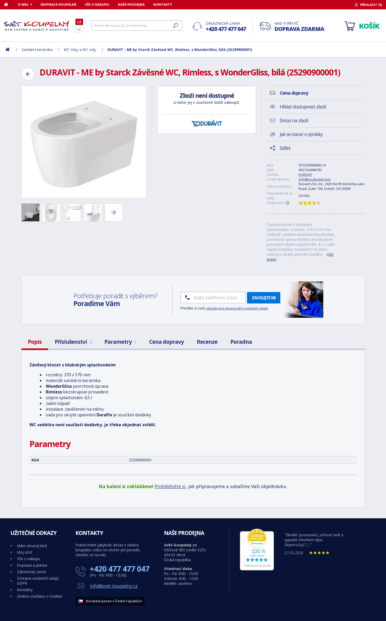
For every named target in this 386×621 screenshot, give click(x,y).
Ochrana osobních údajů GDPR (38, 581)
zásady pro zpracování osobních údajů (237, 308)
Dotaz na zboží (294, 120)
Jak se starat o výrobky (301, 134)
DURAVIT (305, 174)
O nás (23, 4)
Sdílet (285, 148)
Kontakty (162, 4)
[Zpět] (27, 74)
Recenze (207, 341)
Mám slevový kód (32, 545)
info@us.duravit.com (315, 179)
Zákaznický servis (31, 571)
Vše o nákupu (97, 4)
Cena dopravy (166, 341)
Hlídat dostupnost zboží (303, 107)
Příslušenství (73, 341)
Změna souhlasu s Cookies (39, 596)
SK (79, 29)
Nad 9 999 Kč (299, 27)
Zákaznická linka (226, 27)
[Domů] (9, 4)
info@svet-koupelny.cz (114, 586)
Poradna (241, 341)
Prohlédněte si (170, 486)
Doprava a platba (32, 565)
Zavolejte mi (264, 297)
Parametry (120, 341)
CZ (79, 22)
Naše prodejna (131, 4)
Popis (35, 341)
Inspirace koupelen (58, 4)
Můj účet (24, 552)
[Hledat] (136, 25)
